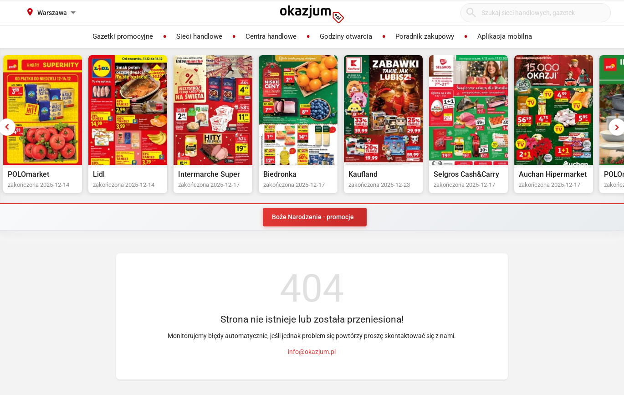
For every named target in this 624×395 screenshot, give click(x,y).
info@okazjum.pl (312, 351)
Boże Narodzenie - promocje (313, 217)
